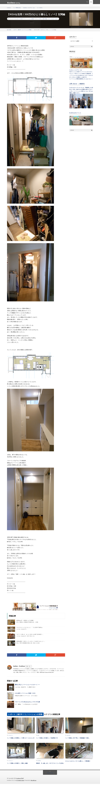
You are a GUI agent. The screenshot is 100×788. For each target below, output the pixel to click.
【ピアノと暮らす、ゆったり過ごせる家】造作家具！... (29, 634)
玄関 (43, 18)
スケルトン (10, 735)
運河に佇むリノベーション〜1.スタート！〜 (27, 684)
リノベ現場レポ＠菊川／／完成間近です (49, 738)
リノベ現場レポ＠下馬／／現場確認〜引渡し (79, 739)
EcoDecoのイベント (76, 112)
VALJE (56, 18)
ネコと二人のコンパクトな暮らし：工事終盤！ (79, 764)
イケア (49, 18)
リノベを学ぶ (44, 7)
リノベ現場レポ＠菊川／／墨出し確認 (19, 765)
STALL (52, 18)
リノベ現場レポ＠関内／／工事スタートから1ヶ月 (21, 739)
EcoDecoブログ (20, 782)
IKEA (41, 18)
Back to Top (50, 777)
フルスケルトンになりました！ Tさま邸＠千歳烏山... (29, 627)
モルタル (68, 735)
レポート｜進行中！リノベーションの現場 (25, 18)
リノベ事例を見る (18, 7)
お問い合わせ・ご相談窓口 (78, 83)
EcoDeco (9, 7)
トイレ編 (10, 590)
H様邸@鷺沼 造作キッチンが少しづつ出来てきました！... (30, 641)
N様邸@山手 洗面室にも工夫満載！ (25, 620)
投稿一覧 (28, 666)
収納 (46, 18)
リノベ (37, 18)
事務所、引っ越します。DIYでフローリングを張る (49, 766)
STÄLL (14, 541)
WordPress (35, 784)
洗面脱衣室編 (12, 588)
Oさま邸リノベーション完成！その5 (25, 693)
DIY (38, 735)
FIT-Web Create (20, 784)
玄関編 (10, 586)
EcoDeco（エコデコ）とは (31, 7)
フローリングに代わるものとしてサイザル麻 (27, 702)
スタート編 (12, 65)
